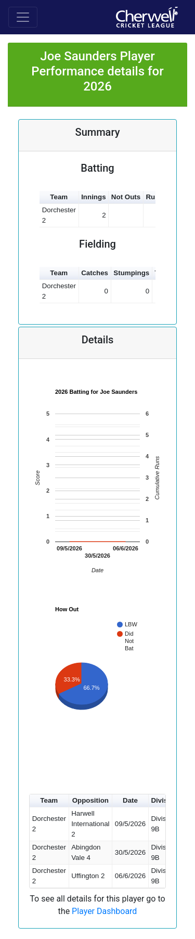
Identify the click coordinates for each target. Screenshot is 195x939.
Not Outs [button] (125, 197)
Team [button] (59, 197)
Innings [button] (93, 197)
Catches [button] (94, 273)
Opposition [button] (90, 800)
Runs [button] (154, 197)
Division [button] (164, 800)
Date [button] (130, 800)
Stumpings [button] (131, 273)
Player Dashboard (104, 911)
